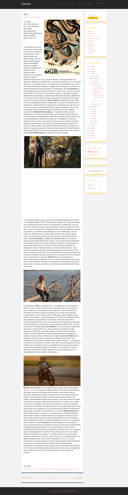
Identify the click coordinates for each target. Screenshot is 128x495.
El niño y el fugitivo (40, 469)
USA (77, 469)
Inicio (53, 477)
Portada (57, 3)
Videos (72, 3)
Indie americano (52, 469)
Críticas (65, 3)
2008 (90, 133)
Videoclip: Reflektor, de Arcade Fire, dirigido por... (98, 94)
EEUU (34, 469)
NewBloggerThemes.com (74, 492)
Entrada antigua (79, 477)
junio (93, 108)
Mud (26, 14)
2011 (90, 125)
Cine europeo (91, 40)
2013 (90, 71)
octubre (94, 78)
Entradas (91, 182)
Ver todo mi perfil (92, 152)
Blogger (101, 168)
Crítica (31, 469)
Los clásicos (91, 50)
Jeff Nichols (59, 469)
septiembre (95, 80)
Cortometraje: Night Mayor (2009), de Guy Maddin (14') (98, 85)
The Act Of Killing (96, 90)
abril (93, 113)
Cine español (91, 38)
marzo (93, 116)
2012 (90, 123)
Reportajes (80, 3)
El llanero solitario (96, 101)
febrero (94, 118)
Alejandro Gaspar (37, 17)
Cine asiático (91, 33)
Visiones (26, 3)
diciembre (94, 73)
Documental (91, 43)
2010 (90, 128)
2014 (90, 68)
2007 (90, 135)
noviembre (94, 76)
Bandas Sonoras (101, 3)
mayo (93, 111)
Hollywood (90, 45)
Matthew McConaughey (67, 469)
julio (93, 106)
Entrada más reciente (27, 477)
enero (93, 120)
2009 (90, 130)
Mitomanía (90, 3)
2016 (90, 64)
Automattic (55, 492)
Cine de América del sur (93, 35)
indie (46, 469)
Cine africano (91, 31)
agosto (93, 104)
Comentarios (92, 186)
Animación (90, 28)
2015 (90, 66)
